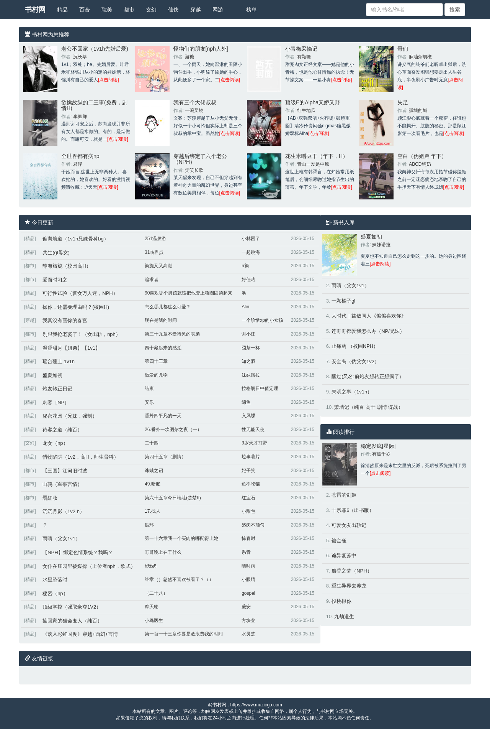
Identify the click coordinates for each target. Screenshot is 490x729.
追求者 (151, 279)
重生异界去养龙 (349, 586)
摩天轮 (151, 606)
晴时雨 (248, 566)
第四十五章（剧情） (165, 456)
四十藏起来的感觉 (163, 348)
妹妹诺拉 (251, 375)
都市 (129, 10)
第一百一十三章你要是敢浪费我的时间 (184, 634)
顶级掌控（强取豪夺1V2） (71, 607)
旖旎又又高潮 (158, 265)
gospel (248, 593)
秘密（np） (55, 593)
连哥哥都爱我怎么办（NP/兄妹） (368, 331)
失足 (402, 102)
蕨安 (246, 606)
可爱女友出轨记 (349, 525)
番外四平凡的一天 (163, 415)
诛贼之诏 (154, 470)
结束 (149, 388)
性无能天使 (253, 429)
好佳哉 (248, 279)
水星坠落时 (54, 580)
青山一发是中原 (313, 164)
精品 (62, 10)
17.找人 (152, 511)
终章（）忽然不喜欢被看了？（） (179, 579)
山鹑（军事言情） (62, 484)
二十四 (151, 443)
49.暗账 (152, 484)
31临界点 (154, 252)
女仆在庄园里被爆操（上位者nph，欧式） (89, 566)
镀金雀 (339, 540)
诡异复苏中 (344, 555)
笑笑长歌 (194, 170)
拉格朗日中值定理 (260, 388)
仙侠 (173, 10)
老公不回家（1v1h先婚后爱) (94, 49)
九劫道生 (344, 616)
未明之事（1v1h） (352, 392)
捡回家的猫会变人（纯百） (72, 621)
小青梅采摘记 (301, 49)
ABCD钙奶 (420, 164)
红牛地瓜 (306, 110)
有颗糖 (304, 56)
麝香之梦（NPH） (352, 571)
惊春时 (248, 538)
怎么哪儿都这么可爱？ (168, 306)
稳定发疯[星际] (378, 446)
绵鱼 (246, 402)
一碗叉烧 (194, 110)
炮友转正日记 (57, 389)
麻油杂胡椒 (420, 56)
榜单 (251, 10)
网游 (217, 10)
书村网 (35, 9)
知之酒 (248, 361)
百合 (84, 10)
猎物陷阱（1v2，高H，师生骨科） (80, 457)
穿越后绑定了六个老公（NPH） (200, 159)
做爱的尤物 (156, 375)
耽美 (106, 10)
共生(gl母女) (56, 252)
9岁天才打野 (254, 443)
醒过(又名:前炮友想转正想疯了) (366, 376)
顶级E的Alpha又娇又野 (312, 102)
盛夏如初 (52, 375)
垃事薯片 (251, 456)
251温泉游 (155, 238)
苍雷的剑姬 (344, 495)
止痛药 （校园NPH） (355, 346)
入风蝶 (248, 415)
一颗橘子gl (343, 301)
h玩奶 (151, 566)
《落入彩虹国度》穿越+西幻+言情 (80, 634)
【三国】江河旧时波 (64, 471)
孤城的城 (418, 110)
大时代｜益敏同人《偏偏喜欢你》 (369, 316)
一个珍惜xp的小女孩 (262, 320)
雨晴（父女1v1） (61, 538)
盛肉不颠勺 (253, 525)
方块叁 (248, 620)
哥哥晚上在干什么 (163, 552)
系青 (246, 552)
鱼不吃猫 (251, 484)
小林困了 (251, 238)
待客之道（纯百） (62, 430)
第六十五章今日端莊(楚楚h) (173, 497)
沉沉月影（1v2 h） (63, 511)
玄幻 (151, 10)
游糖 (189, 56)
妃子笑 (248, 470)
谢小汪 (248, 334)
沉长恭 (80, 56)
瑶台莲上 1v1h (58, 361)
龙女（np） (55, 443)
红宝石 (248, 497)
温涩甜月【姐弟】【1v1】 (71, 348)
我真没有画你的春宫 (64, 320)
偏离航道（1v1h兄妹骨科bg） (75, 239)
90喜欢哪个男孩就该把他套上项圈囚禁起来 (188, 293)
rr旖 (245, 265)
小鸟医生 (154, 620)
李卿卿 (80, 116)
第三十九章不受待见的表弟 (172, 334)
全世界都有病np (80, 156)
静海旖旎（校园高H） (66, 266)
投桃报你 (341, 601)
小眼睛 (248, 579)
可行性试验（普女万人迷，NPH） (80, 293)
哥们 (402, 49)
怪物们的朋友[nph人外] (200, 49)
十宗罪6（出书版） (353, 510)
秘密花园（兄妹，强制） (69, 416)
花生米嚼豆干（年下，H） (316, 156)
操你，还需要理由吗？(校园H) (75, 307)
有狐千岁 (381, 454)
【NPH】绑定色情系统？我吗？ (77, 552)
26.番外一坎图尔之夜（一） (173, 429)
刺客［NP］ (55, 402)
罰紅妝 (49, 498)
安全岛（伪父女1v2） (355, 361)
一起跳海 (251, 252)
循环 (149, 525)
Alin (245, 306)
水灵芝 (248, 634)
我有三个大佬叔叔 (194, 102)
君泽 (77, 164)
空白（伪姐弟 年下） (422, 156)
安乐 (149, 402)
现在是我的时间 (161, 320)
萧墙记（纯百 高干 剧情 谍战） (368, 407)
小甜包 (248, 511)
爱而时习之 (54, 280)
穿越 (195, 10)
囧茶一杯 (251, 348)
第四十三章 (156, 361)
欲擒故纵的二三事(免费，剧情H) (94, 105)
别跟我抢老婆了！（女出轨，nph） (81, 334)
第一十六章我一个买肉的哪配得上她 (181, 538)
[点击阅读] (108, 79)
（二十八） (156, 593)
